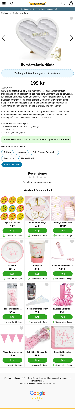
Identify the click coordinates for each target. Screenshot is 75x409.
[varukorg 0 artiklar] (71, 4)
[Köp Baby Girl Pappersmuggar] (37, 273)
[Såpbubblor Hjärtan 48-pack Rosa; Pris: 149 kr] (62, 255)
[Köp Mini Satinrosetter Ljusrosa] (12, 316)
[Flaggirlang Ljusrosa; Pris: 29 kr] (12, 341)
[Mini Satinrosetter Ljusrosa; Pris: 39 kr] (12, 298)
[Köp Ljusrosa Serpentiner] (62, 316)
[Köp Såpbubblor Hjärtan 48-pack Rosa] (62, 273)
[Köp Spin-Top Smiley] (12, 230)
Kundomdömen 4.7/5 (49, 9)
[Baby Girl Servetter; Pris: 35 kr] (62, 341)
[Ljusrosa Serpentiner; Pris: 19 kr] (62, 298)
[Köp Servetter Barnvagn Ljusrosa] (37, 230)
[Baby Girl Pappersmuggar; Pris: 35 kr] (37, 255)
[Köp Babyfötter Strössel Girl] (37, 360)
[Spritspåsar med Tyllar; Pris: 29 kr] (37, 298)
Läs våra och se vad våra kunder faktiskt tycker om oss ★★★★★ (36, 139)
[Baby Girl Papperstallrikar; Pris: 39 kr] (12, 255)
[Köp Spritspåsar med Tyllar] (37, 316)
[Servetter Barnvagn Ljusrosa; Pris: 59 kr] (37, 212)
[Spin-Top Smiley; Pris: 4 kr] (12, 212)
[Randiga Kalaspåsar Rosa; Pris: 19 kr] (62, 212)
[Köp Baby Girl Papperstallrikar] (12, 273)
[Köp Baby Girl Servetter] (62, 360)
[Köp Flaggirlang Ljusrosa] (12, 360)
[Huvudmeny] (4, 3)
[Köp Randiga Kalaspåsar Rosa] (62, 230)
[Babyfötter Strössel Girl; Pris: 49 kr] (37, 341)
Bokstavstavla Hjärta (20, 13)
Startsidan (5, 13)
